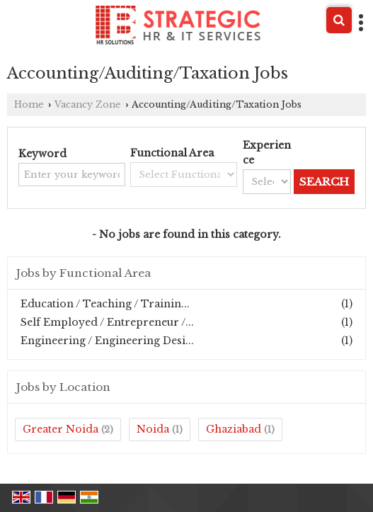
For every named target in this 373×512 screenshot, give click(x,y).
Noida (153, 429)
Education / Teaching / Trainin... (105, 303)
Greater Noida (60, 429)
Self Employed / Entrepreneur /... (107, 322)
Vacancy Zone (87, 104)
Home (29, 104)
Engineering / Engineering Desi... (107, 340)
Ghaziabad (233, 429)
